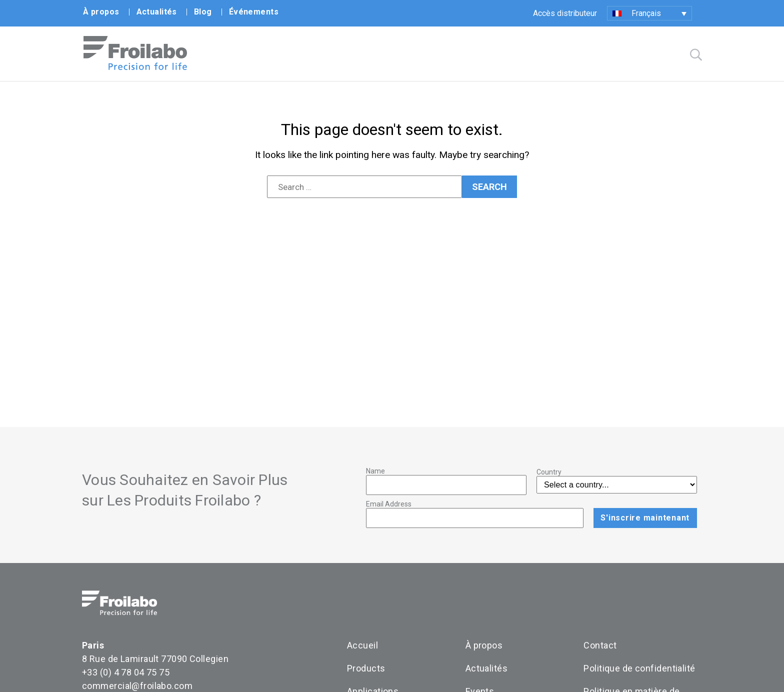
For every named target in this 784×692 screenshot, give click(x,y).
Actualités (156, 11)
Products (366, 668)
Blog (203, 11)
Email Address (389, 504)
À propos (101, 11)
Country (549, 472)
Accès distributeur (565, 13)
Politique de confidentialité (639, 668)
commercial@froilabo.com (137, 685)
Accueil (362, 645)
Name (375, 471)
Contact (600, 645)
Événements (253, 11)
